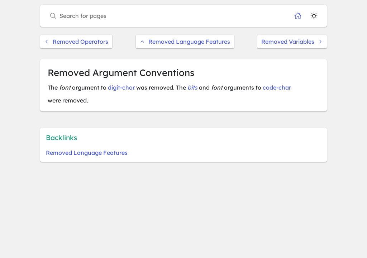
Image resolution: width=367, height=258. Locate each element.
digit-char (121, 87)
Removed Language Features (185, 41)
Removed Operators (76, 41)
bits (192, 87)
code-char (277, 87)
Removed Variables (292, 41)
